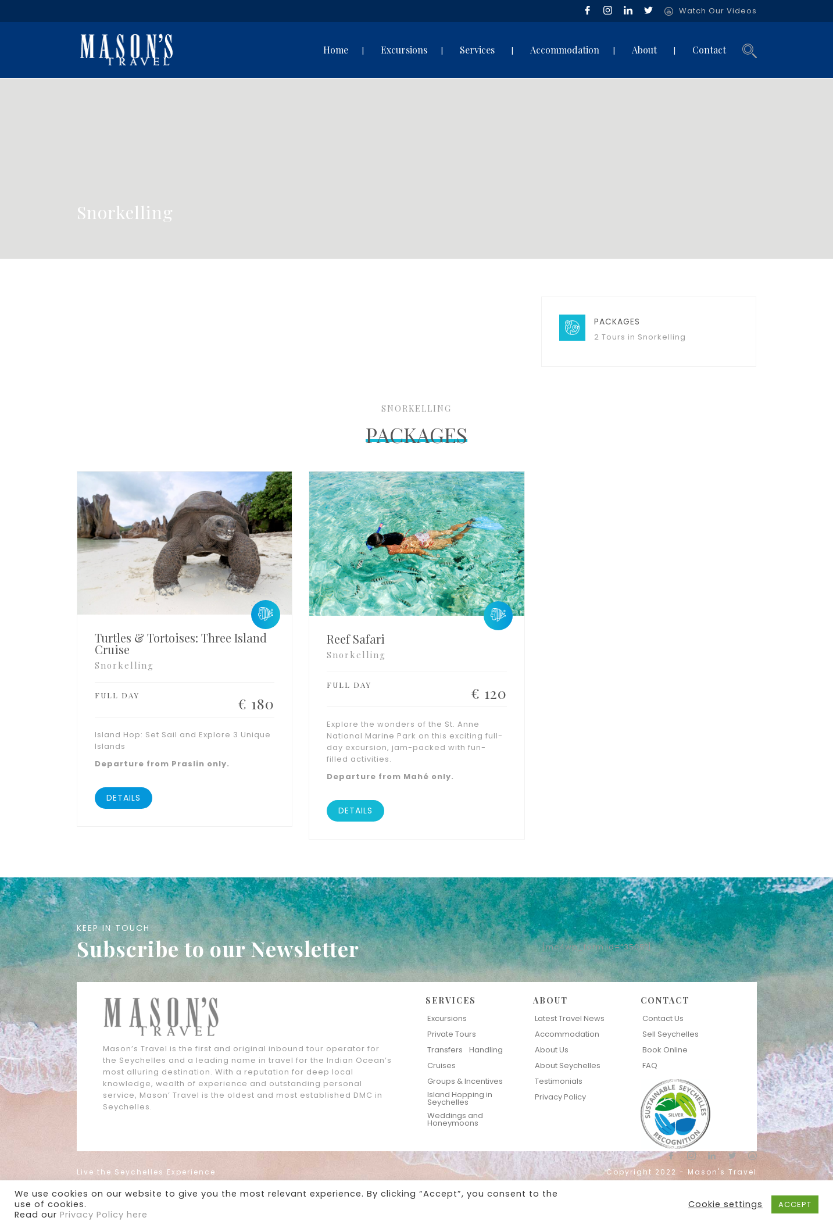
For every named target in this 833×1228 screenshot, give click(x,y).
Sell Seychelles (670, 1034)
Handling (486, 1049)
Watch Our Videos (718, 10)
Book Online (665, 1049)
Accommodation (564, 50)
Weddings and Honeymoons (455, 1119)
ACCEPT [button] (794, 1204)
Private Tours (451, 1034)
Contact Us (663, 1018)
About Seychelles (567, 1065)
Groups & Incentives (465, 1081)
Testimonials (558, 1081)
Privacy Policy (560, 1096)
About (644, 50)
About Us (552, 1049)
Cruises (441, 1065)
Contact (709, 50)
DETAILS (123, 798)
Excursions (404, 50)
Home (335, 50)
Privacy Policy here (104, 1214)
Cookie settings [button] (725, 1204)
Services (477, 50)
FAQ (649, 1065)
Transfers (445, 1049)
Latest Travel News (570, 1018)
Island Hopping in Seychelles (459, 1098)
